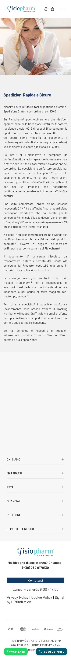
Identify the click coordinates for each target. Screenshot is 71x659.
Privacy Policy (17, 597)
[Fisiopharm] (21, 9)
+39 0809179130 (51, 651)
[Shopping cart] (50, 9)
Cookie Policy (41, 597)
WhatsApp (16, 651)
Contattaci (35, 580)
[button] (62, 9)
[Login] (44, 9)
